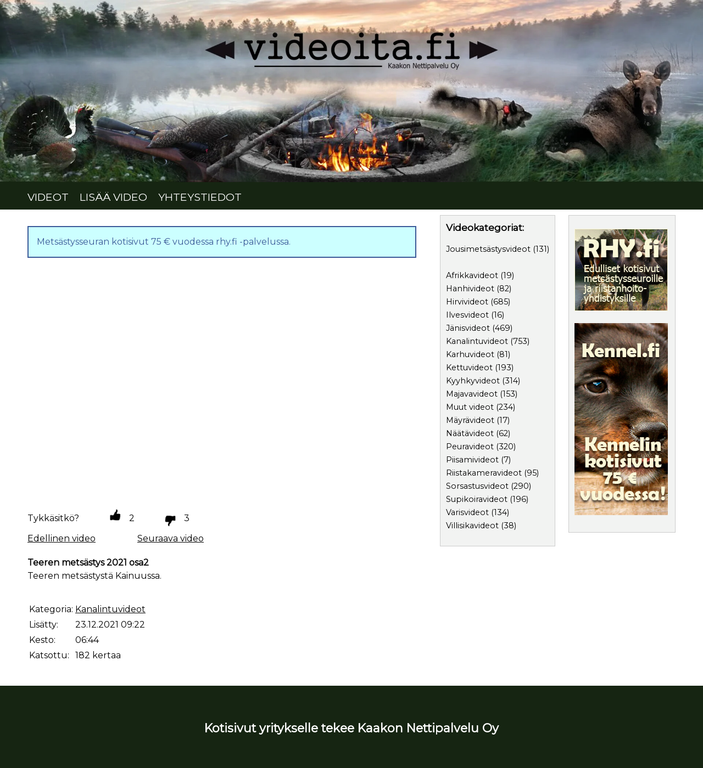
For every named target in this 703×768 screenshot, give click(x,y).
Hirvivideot (467, 302)
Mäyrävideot (470, 420)
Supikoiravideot (476, 499)
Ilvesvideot (467, 315)
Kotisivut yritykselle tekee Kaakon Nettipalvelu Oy (351, 728)
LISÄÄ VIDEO (113, 197)
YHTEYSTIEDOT (200, 197)
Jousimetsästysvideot (488, 249)
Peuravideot (470, 446)
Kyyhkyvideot (473, 381)
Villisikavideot (472, 525)
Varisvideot (467, 512)
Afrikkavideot (472, 275)
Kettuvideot (469, 367)
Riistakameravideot (484, 473)
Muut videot (470, 407)
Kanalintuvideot (477, 341)
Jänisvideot (468, 328)
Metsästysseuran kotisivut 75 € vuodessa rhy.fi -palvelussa (163, 241)
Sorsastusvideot (477, 486)
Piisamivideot (472, 460)
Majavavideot (472, 394)
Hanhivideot (470, 288)
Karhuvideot (470, 354)
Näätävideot (470, 433)
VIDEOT (48, 197)
